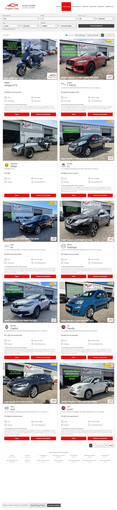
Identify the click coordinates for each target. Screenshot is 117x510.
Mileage (43, 23)
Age (4, 23)
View (17, 114)
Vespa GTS (10, 85)
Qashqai (72, 247)
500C (70, 409)
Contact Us (109, 6)
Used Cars (66, 6)
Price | (82, 15)
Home (58, 6)
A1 (11, 247)
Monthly (84, 15)
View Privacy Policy (38, 505)
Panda (70, 328)
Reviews (101, 6)
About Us (93, 6)
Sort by (80, 35)
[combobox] (20, 18)
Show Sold (70, 35)
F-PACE (71, 85)
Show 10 (93, 35)
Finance (85, 6)
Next (111, 445)
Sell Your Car (76, 6)
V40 (12, 409)
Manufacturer (6, 15)
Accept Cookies (54, 505)
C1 (68, 166)
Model (42, 15)
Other (13, 166)
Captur (14, 328)
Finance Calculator (43, 114)
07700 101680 (28, 8)
